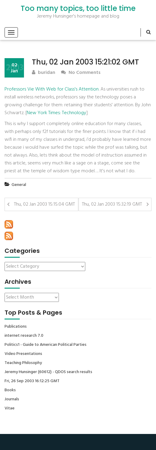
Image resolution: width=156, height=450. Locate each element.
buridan (43, 72)
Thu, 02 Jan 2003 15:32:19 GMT (112, 204)
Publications (16, 327)
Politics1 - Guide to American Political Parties (45, 345)
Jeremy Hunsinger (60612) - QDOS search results (48, 372)
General (19, 184)
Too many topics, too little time (78, 8)
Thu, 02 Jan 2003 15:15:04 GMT (44, 204)
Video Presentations (23, 354)
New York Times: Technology (56, 113)
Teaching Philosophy (23, 363)
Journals (12, 399)
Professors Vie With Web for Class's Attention (52, 89)
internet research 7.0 (24, 336)
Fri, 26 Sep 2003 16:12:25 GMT (32, 381)
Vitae (10, 408)
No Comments (80, 72)
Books (10, 390)
